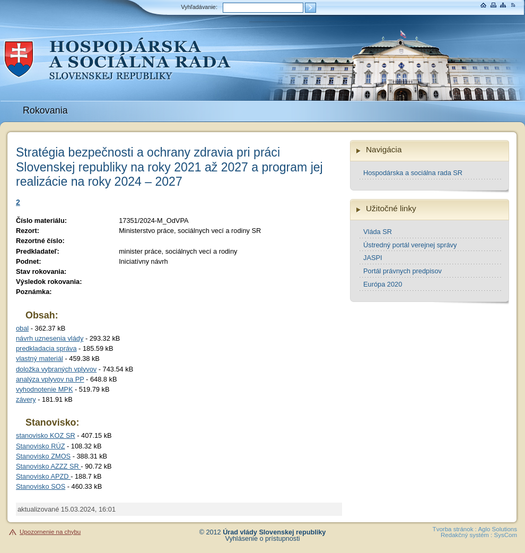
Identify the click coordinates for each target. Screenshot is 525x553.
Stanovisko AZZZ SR (48, 466)
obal (22, 328)
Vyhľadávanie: (199, 7)
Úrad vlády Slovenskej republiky (274, 532)
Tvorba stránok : (455, 529)
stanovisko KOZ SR (45, 435)
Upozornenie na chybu (50, 532)
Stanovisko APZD (43, 476)
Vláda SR (377, 232)
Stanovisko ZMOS (43, 456)
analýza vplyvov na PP (50, 379)
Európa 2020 (382, 284)
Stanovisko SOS (40, 486)
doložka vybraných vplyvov (56, 369)
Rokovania (45, 110)
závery (26, 399)
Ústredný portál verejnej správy (410, 245)
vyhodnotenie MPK (44, 389)
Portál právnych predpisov (402, 271)
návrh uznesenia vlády (49, 338)
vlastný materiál (39, 358)
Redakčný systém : (466, 535)
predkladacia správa (46, 348)
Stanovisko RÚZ (40, 446)
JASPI (372, 258)
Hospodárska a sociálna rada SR (412, 173)
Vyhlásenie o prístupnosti (262, 538)
